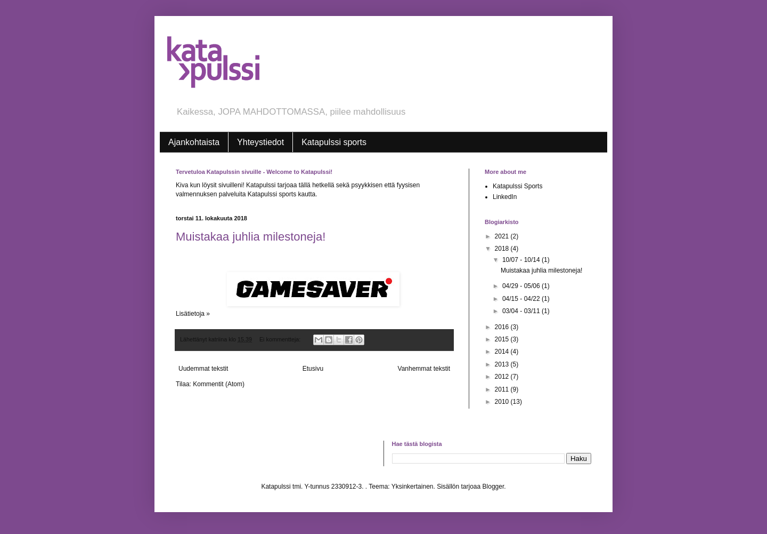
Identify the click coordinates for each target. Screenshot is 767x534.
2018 (503, 248)
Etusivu (313, 368)
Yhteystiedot (260, 142)
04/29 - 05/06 (522, 286)
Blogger (493, 486)
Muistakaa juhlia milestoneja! (250, 236)
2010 (503, 401)
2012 (503, 376)
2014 (503, 351)
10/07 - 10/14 (522, 260)
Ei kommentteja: (280, 339)
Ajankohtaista (193, 142)
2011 (503, 389)
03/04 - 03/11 (522, 311)
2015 (503, 339)
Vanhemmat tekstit (424, 368)
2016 (503, 327)
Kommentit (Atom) (218, 384)
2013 (503, 364)
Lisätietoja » (193, 313)
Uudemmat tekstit (203, 368)
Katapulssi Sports (517, 186)
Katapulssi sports (333, 142)
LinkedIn (505, 197)
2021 (503, 236)
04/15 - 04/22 (522, 298)
